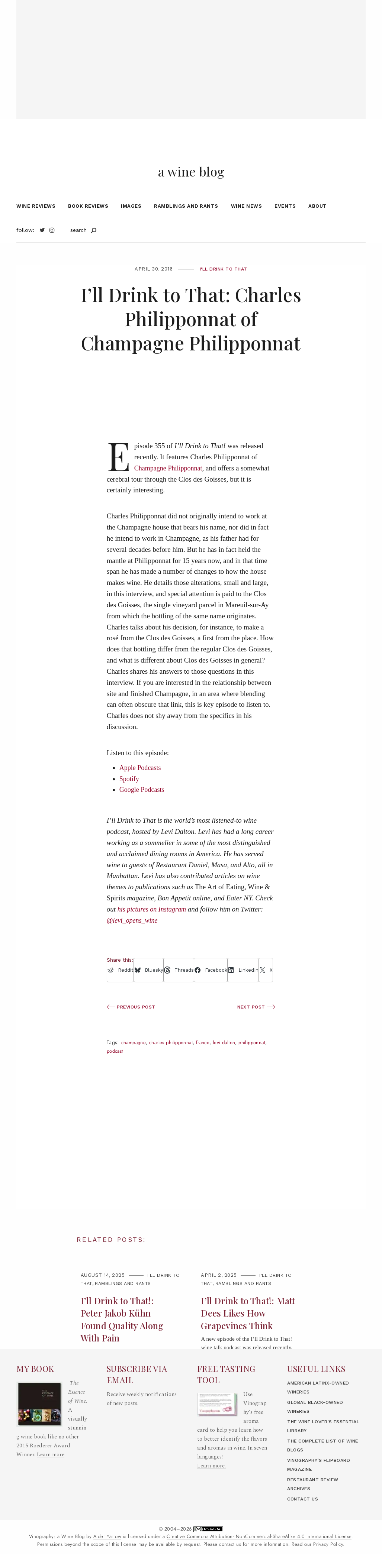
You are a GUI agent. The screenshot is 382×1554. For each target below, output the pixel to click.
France (209, 1062)
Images (131, 226)
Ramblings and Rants (186, 226)
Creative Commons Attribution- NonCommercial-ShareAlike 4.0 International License (259, 1536)
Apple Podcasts (141, 787)
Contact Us (304, 1499)
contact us (230, 1544)
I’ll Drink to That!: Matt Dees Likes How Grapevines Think (245, 1333)
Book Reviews (88, 226)
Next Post (255, 1027)
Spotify (129, 799)
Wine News (246, 226)
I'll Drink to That (223, 289)
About (317, 226)
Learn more (51, 1454)
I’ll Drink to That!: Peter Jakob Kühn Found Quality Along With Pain (124, 1339)
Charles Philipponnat (175, 1062)
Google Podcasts (143, 810)
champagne (134, 1062)
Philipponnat (121, 1071)
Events (285, 226)
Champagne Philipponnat (170, 488)
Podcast (148, 1071)
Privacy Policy (328, 1544)
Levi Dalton (232, 1062)
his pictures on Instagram (154, 929)
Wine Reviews (35, 226)
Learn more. (211, 1465)
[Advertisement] (191, 52)
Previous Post (133, 1027)
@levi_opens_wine (133, 940)
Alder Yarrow (107, 1536)
